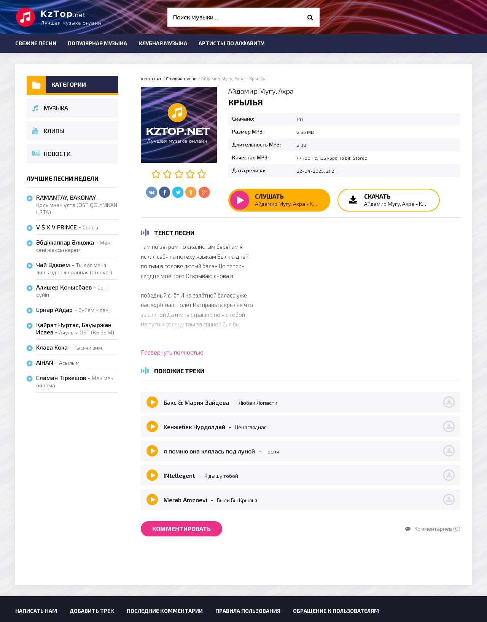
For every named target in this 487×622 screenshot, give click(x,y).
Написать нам (36, 611)
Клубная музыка (162, 43)
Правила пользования (247, 611)
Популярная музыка (97, 43)
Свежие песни (35, 43)
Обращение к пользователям (336, 611)
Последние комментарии (165, 611)
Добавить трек (92, 611)
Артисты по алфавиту (231, 43)
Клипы (48, 130)
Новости (51, 153)
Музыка (50, 107)
